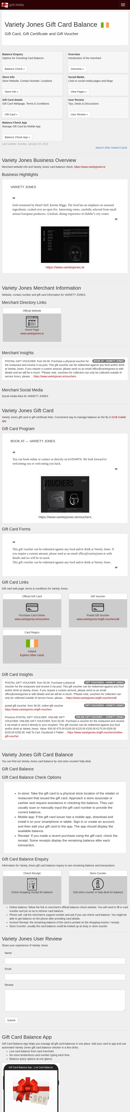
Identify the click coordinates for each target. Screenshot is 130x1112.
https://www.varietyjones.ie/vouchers (55, 376)
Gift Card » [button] (11, 114)
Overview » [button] (77, 68)
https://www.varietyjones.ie (89, 166)
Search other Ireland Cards (111, 147)
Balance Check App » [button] (17, 137)
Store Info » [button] (11, 91)
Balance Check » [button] (15, 68)
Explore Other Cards (32, 655)
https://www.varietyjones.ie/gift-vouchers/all (91, 697)
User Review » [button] (79, 114)
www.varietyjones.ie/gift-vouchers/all (98, 619)
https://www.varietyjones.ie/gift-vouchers (28, 709)
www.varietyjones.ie (32, 333)
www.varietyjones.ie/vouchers (32, 619)
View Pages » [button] (79, 91)
